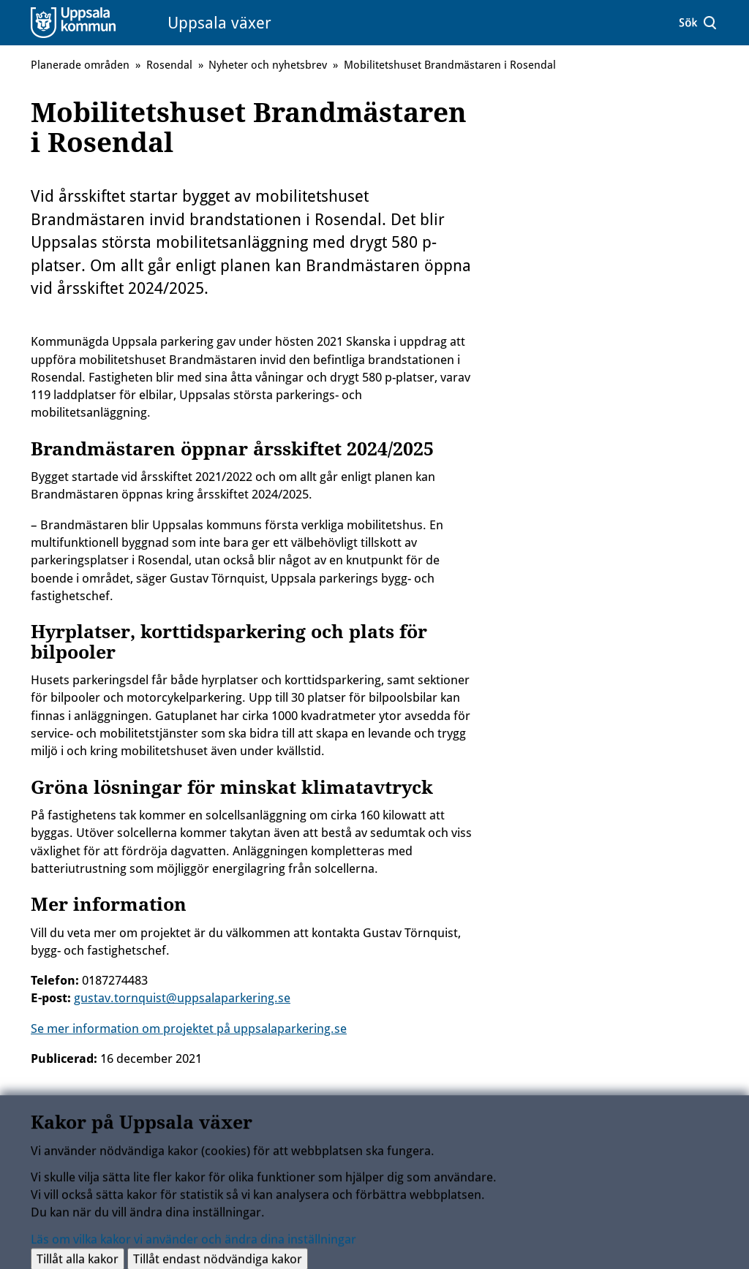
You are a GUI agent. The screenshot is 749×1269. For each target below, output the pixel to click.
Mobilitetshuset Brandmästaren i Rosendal (450, 65)
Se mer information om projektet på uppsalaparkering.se (189, 1028)
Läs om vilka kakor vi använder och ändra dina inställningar (193, 1242)
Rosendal (169, 65)
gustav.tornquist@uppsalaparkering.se (182, 997)
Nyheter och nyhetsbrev (267, 65)
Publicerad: (64, 1058)
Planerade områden (80, 65)
